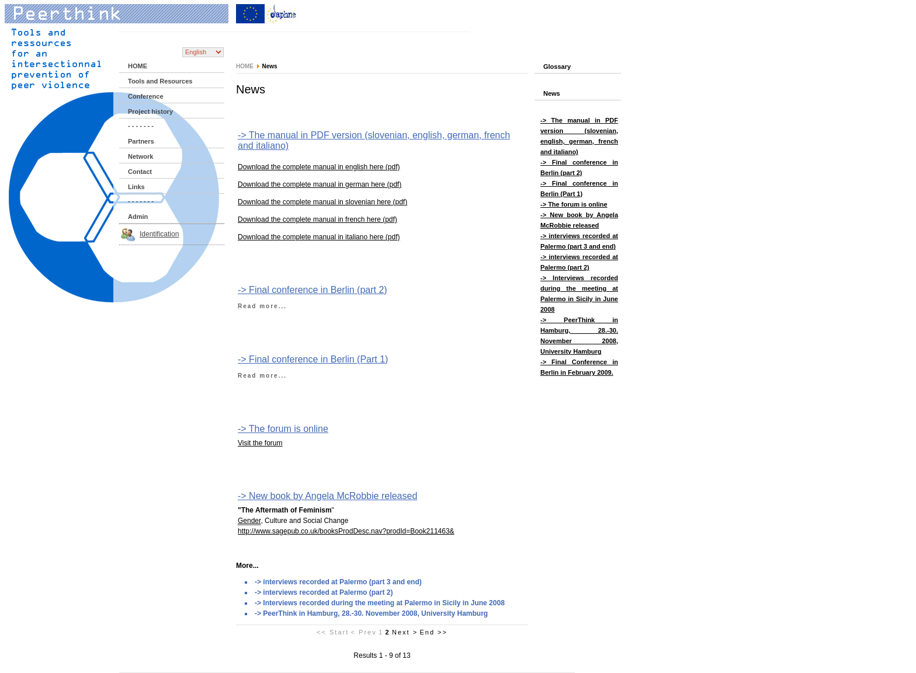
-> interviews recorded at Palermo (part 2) (324, 592)
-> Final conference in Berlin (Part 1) (313, 359)
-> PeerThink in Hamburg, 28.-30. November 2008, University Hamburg (371, 613)
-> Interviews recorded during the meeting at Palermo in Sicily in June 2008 (380, 603)
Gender (249, 521)
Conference (146, 96)
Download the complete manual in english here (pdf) (319, 167)
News (551, 93)
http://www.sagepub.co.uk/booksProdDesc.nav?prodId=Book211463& (346, 531)
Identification (159, 234)
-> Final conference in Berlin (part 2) (312, 290)
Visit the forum (260, 443)
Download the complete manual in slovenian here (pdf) (322, 202)
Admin (138, 216)
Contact (140, 171)
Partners (141, 141)
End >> (433, 632)
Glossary (557, 66)
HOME (137, 65)
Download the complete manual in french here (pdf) (317, 219)
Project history (150, 111)
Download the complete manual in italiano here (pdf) (319, 237)
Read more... (262, 306)
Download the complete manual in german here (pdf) (319, 184)
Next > (405, 632)
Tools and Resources (160, 81)
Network (140, 156)
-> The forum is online (283, 429)
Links (136, 186)
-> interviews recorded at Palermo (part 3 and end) (338, 582)
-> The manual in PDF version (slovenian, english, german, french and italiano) (374, 140)
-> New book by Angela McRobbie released (327, 496)
